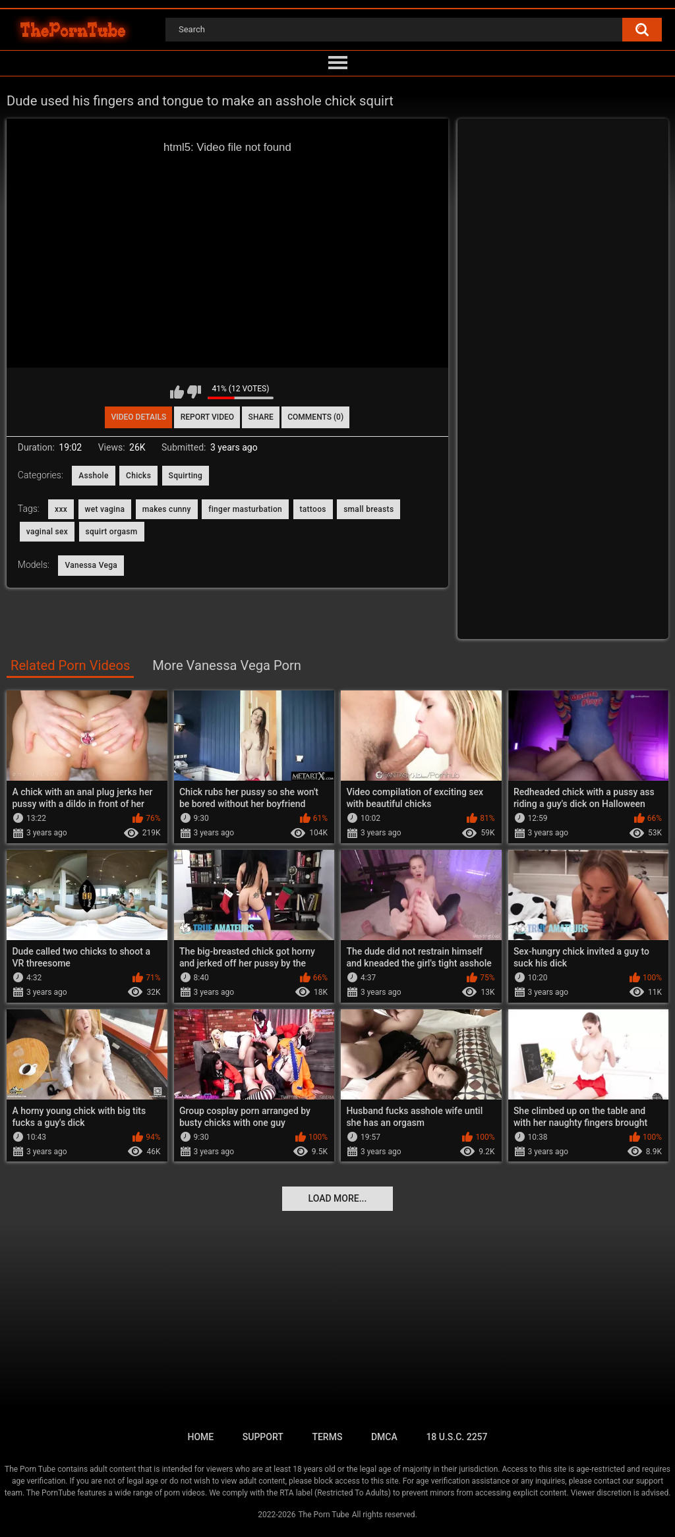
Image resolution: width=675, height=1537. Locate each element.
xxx (61, 509)
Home (200, 1437)
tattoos (313, 509)
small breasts (368, 509)
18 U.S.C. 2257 (456, 1437)
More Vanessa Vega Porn (226, 665)
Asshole (93, 475)
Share (261, 417)
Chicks (138, 475)
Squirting (186, 475)
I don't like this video (194, 392)
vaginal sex (47, 531)
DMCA (384, 1437)
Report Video (207, 417)
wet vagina (105, 509)
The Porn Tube (323, 1514)
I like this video (177, 392)
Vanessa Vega (91, 565)
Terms (327, 1437)
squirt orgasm (112, 531)
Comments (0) (315, 417)
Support (263, 1437)
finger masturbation (245, 509)
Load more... (337, 1198)
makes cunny (166, 509)
